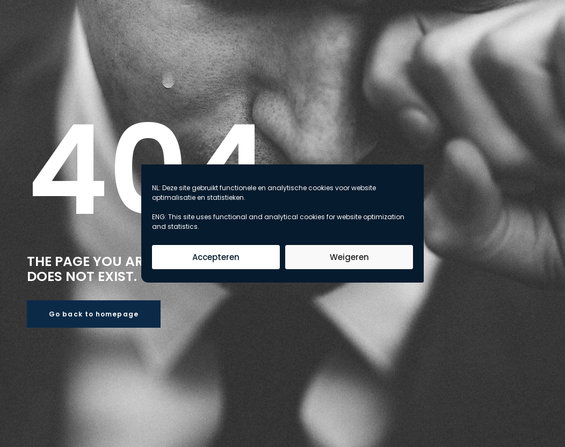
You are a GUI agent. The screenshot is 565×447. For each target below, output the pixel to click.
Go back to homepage (94, 314)
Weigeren (349, 257)
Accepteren (216, 257)
